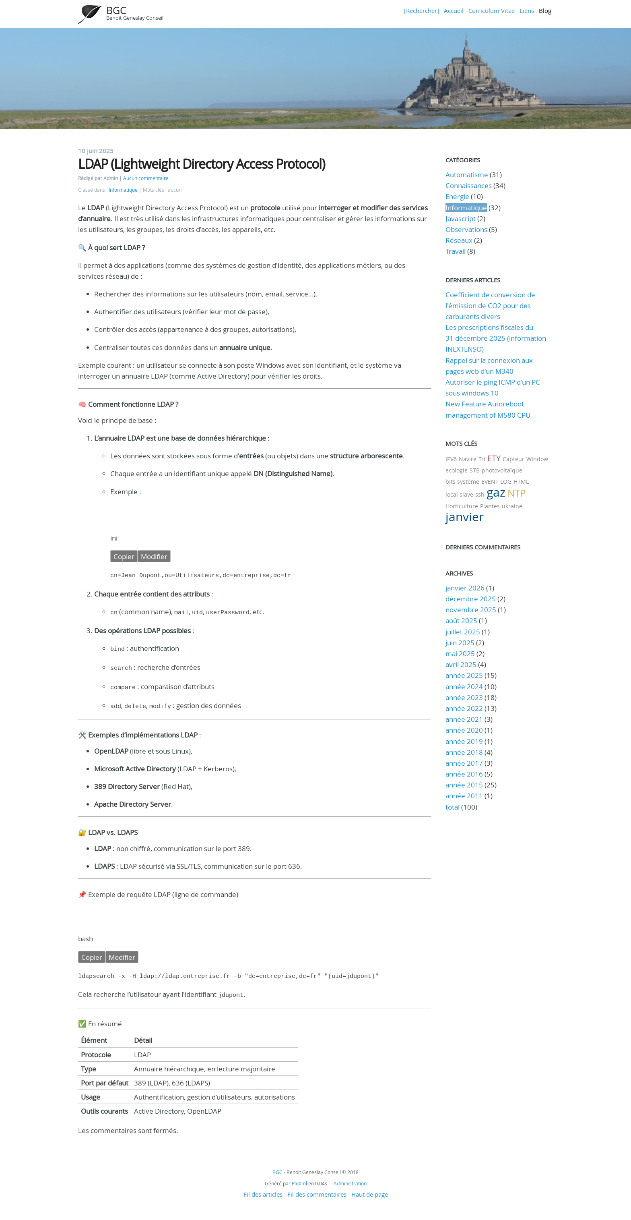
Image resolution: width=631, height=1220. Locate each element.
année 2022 (464, 708)
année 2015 (464, 784)
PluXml (299, 1177)
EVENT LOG (496, 481)
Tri (481, 459)
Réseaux (458, 240)
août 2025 (461, 620)
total (453, 807)
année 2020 (464, 730)
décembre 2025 (470, 598)
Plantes (490, 506)
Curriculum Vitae (491, 10)
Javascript (460, 218)
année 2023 (464, 697)
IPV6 (451, 459)
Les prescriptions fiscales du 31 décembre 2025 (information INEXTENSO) (495, 338)
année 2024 (464, 686)
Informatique (123, 190)
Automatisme (466, 174)
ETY (494, 458)
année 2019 (464, 741)
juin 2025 (459, 642)
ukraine (512, 506)
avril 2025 (460, 664)
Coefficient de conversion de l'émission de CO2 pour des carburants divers (490, 305)
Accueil (454, 10)
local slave (459, 494)
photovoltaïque (502, 470)
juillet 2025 (462, 631)
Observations (466, 229)
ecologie (456, 470)
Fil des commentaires (316, 1188)
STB (475, 470)
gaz (496, 492)
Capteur (513, 459)
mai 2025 (460, 653)
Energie (457, 196)
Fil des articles (263, 1188)
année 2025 (464, 675)
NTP (516, 493)
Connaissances (468, 185)
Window (537, 459)
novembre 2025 (470, 609)
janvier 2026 (465, 587)
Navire (467, 459)
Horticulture (461, 506)
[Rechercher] (421, 10)
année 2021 (464, 719)
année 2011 (464, 795)
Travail (455, 251)
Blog (545, 10)
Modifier (154, 556)
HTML (521, 481)
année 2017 (464, 763)
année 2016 (464, 774)
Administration (350, 1177)
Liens (527, 10)
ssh (480, 494)
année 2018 (464, 752)
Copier (123, 556)
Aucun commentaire (146, 178)
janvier (464, 517)
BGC (116, 10)
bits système (462, 481)
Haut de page (369, 1188)
